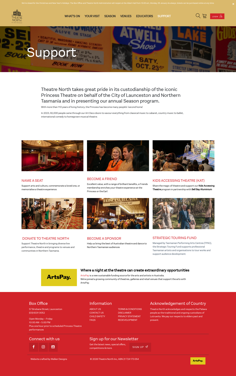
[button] (198, 16)
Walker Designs (59, 359)
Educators (144, 16)
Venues (125, 16)
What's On (72, 16)
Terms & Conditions (130, 309)
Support (164, 16)
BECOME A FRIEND (102, 179)
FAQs (92, 320)
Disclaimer (124, 312)
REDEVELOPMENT (127, 320)
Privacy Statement (129, 316)
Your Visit (92, 16)
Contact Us (97, 312)
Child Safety (97, 316)
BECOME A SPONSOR (104, 238)
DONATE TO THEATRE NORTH (45, 238)
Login (217, 16)
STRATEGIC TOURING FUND (175, 238)
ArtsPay (85, 275)
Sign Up (140, 347)
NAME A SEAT (32, 180)
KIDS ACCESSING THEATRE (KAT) (179, 180)
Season (110, 16)
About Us (95, 309)
